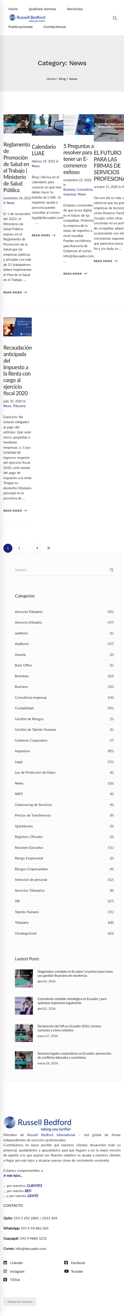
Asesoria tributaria (64, 622)
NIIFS (64, 793)
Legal (64, 761)
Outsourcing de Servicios (64, 804)
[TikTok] (11, 1280)
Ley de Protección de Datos (64, 772)
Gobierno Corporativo (64, 740)
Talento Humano (64, 911)
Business (69, 189)
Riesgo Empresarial (64, 858)
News (11, 203)
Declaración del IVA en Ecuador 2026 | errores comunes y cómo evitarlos (69, 1028)
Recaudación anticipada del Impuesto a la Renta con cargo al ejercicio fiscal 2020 (17, 370)
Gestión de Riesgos (64, 719)
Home (51, 79)
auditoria (64, 633)
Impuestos (64, 751)
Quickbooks (64, 826)
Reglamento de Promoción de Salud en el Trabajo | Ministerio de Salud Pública (16, 167)
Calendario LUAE (44, 149)
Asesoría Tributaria (64, 611)
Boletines (64, 676)
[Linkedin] (13, 1263)
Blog (62, 79)
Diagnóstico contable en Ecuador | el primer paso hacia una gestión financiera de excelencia (75, 973)
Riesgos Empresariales (64, 869)
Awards (64, 654)
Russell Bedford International (51, 1135)
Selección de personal (64, 879)
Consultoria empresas (64, 697)
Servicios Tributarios (64, 890)
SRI (64, 901)
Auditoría (64, 643)
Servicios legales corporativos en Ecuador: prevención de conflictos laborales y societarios (74, 1055)
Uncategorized (64, 933)
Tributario (19, 406)
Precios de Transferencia (64, 815)
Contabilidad (64, 708)
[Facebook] (74, 1263)
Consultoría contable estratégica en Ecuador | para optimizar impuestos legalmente (71, 1001)
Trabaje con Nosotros (19, 1301)
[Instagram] (14, 1271)
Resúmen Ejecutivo (64, 847)
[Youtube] (73, 1271)
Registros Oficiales (64, 836)
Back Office (64, 665)
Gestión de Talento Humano (64, 729)
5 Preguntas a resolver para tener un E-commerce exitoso (78, 159)
